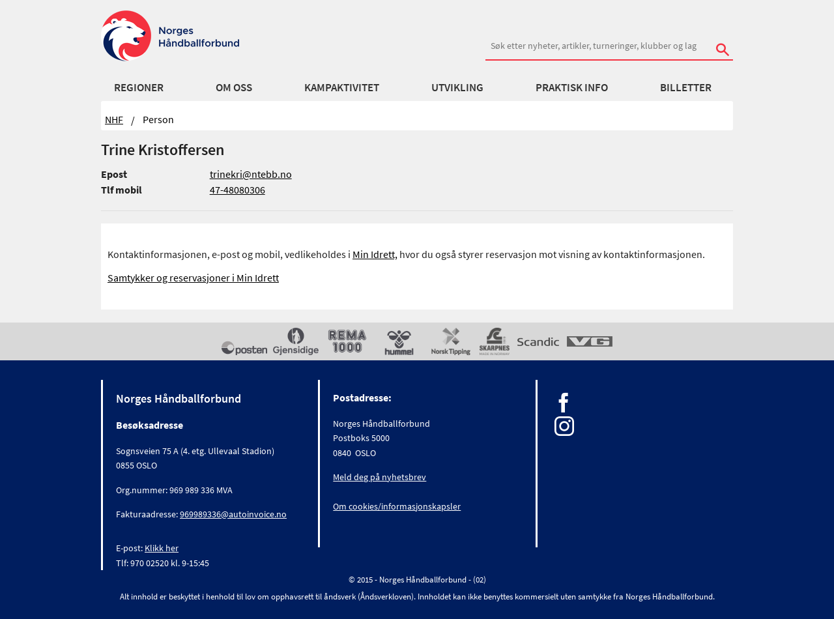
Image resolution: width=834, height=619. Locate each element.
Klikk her (162, 548)
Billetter (686, 87)
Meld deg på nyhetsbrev (379, 477)
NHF (114, 119)
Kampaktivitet (341, 87)
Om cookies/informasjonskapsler (397, 506)
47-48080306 (237, 189)
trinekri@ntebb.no (251, 173)
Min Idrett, (374, 254)
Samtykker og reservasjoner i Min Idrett (193, 277)
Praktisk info (572, 87)
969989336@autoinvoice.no (233, 514)
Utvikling (457, 87)
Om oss (234, 87)
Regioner (139, 87)
